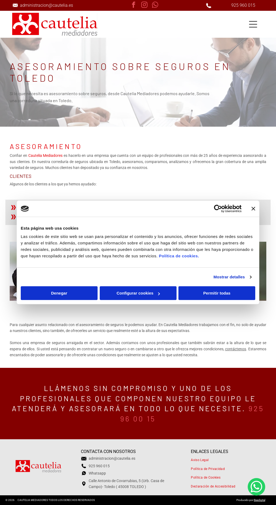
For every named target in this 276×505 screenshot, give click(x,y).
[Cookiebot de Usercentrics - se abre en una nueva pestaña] (218, 209)
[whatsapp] (155, 5)
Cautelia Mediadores (45, 155)
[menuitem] (225, 459)
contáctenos (235, 349)
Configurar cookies (138, 293)
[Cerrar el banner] (253, 208)
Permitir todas (216, 293)
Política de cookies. (179, 256)
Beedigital (259, 500)
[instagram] (144, 5)
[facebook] (133, 5)
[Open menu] (253, 24)
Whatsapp (97, 473)
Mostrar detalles (229, 277)
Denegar (59, 293)
